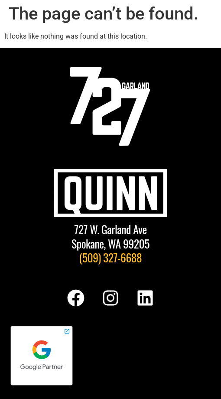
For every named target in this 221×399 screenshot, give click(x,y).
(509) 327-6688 (110, 257)
